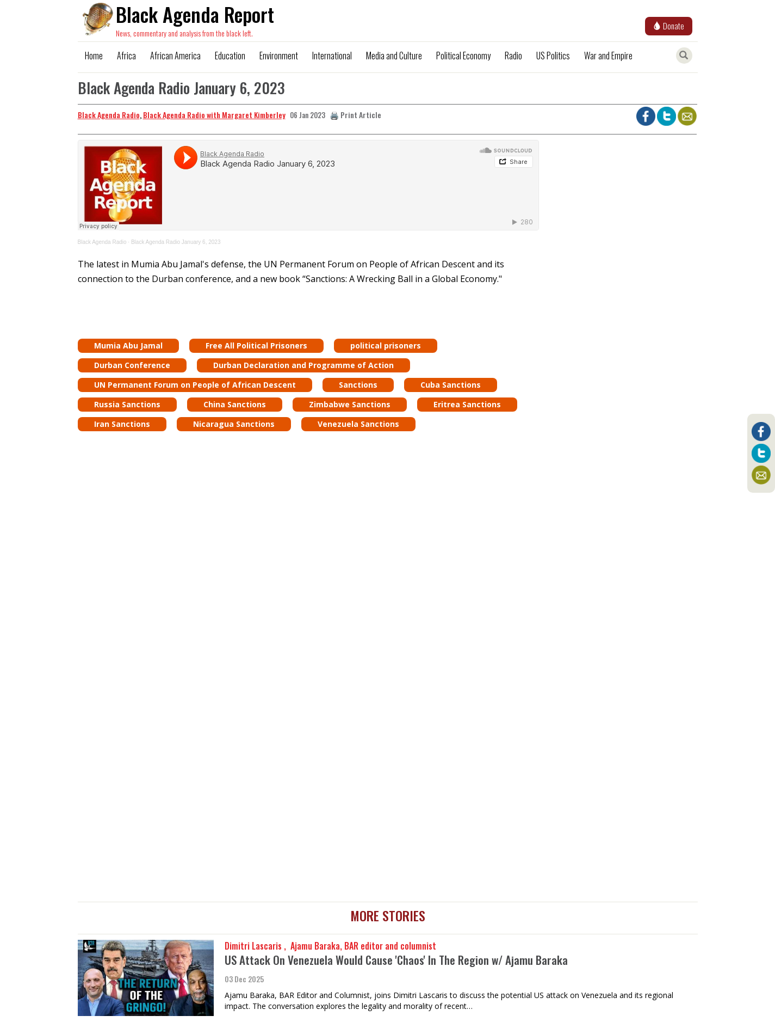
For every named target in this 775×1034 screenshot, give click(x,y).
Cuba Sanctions (450, 385)
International (332, 55)
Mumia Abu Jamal (128, 345)
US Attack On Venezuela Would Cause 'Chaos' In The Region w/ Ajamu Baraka (396, 959)
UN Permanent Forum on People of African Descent (195, 385)
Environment (278, 55)
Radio (513, 55)
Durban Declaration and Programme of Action (303, 365)
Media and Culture (394, 55)
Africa (126, 55)
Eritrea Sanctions (467, 404)
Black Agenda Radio (109, 114)
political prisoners (385, 345)
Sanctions (358, 385)
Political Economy (463, 55)
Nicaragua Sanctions (234, 424)
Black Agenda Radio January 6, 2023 (176, 242)
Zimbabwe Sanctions (349, 404)
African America (175, 55)
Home (94, 55)
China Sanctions (234, 404)
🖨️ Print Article (355, 114)
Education (230, 55)
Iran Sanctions (122, 424)
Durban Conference (132, 365)
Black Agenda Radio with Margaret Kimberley (214, 114)
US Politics (553, 55)
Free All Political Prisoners (256, 345)
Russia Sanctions (127, 404)
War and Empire (608, 55)
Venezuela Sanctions (358, 424)
